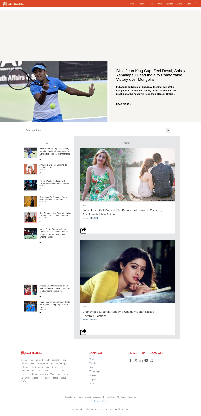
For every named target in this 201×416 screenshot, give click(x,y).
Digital (179, 4)
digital (92, 379)
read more (123, 104)
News (159, 4)
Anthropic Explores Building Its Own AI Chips (53, 166)
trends (92, 363)
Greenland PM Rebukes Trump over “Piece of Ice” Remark (53, 198)
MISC (92, 383)
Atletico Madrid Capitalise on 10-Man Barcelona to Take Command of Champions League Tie (55, 288)
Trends (141, 4)
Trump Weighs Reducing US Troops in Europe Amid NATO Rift (54, 182)
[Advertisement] (100, 39)
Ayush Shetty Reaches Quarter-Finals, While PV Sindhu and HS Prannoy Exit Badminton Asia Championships (54, 233)
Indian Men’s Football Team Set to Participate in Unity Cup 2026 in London (55, 304)
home (131, 4)
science (92, 375)
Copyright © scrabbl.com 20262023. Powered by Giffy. (100, 409)
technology (94, 371)
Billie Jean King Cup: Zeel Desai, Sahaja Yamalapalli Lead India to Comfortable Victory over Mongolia (55, 151)
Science (169, 4)
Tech (151, 4)
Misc (189, 4)
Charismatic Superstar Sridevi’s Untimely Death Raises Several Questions (118, 313)
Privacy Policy (100, 401)
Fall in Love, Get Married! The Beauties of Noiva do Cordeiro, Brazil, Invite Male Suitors (122, 212)
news (91, 367)
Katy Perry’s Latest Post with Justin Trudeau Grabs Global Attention (55, 214)
